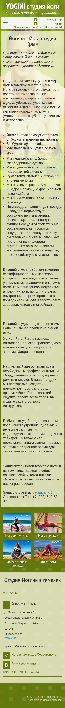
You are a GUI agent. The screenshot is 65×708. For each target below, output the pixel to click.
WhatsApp (54, 19)
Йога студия (35, 700)
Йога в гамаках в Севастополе (33, 654)
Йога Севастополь (24, 664)
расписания (41, 492)
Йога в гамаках (52, 700)
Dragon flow (41, 347)
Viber (58, 23)
